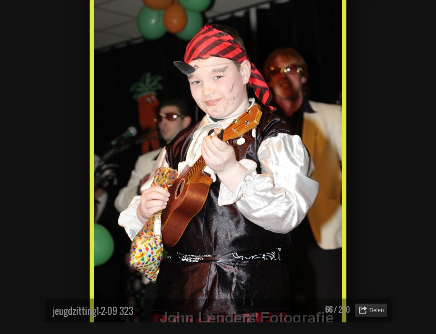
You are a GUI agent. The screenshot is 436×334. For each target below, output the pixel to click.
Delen (376, 310)
